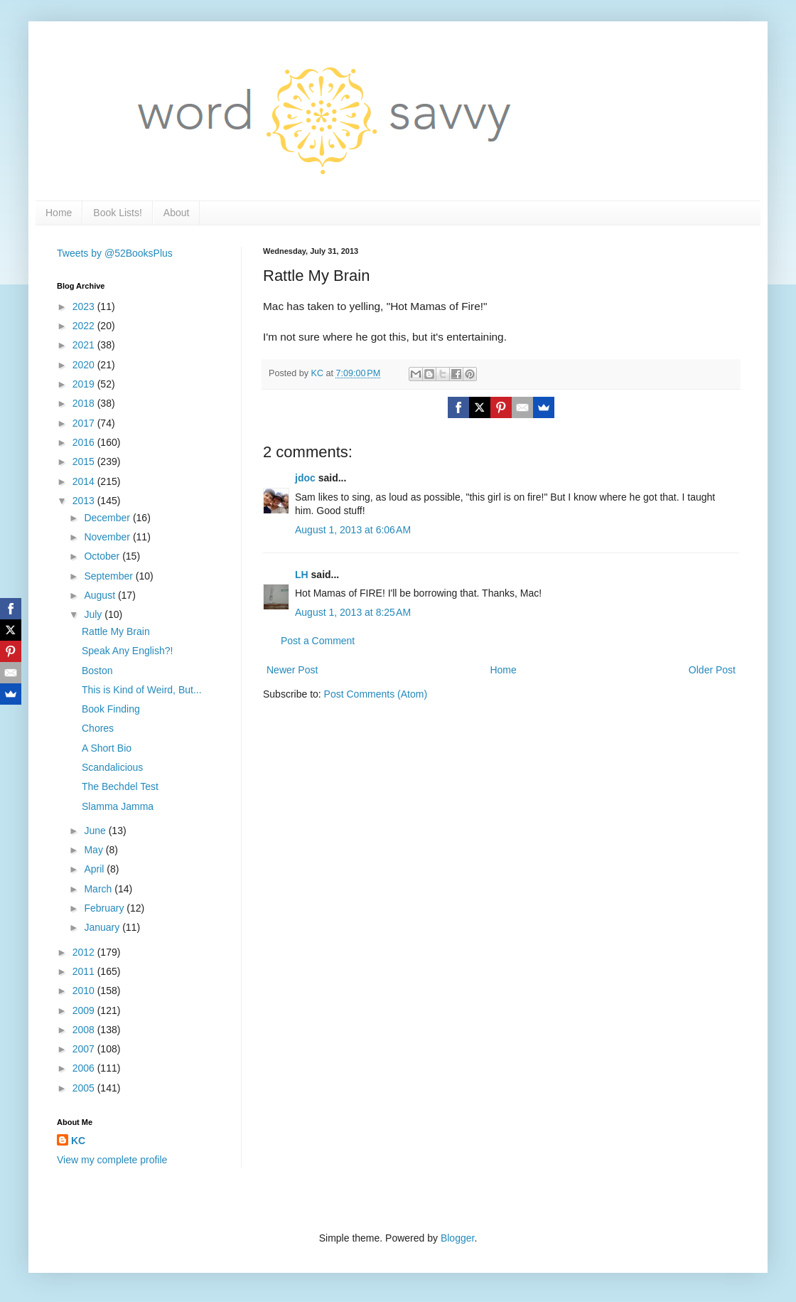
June (96, 830)
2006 (84, 1068)
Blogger (457, 1238)
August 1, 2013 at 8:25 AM (353, 612)
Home (58, 212)
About (176, 212)
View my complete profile (112, 1159)
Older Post (712, 670)
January (103, 927)
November (108, 537)
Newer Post (292, 670)
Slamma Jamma (118, 806)
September (109, 576)
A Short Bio (106, 748)
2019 (84, 384)
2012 (84, 952)
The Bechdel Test (120, 786)
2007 (84, 1049)
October (103, 556)
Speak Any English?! (127, 650)
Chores (98, 728)
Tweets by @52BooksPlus (115, 253)
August (100, 595)
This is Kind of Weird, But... (142, 689)
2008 (84, 1029)
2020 (84, 364)
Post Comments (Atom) (375, 694)
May (94, 849)
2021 (84, 345)
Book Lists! (117, 212)
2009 (84, 1010)
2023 (84, 306)
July (94, 614)
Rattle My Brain (116, 631)
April (95, 869)
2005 (84, 1088)
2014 (84, 481)
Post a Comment (318, 640)
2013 (84, 500)
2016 (84, 442)
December (108, 517)
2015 (84, 461)
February (105, 908)
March (99, 889)
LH (301, 574)
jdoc (305, 478)
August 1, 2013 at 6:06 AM (353, 529)
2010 (84, 990)
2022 (84, 325)
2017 (84, 423)
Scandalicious (112, 767)
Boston (97, 670)
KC (78, 1140)
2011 (84, 971)
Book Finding (111, 709)
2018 (84, 403)
